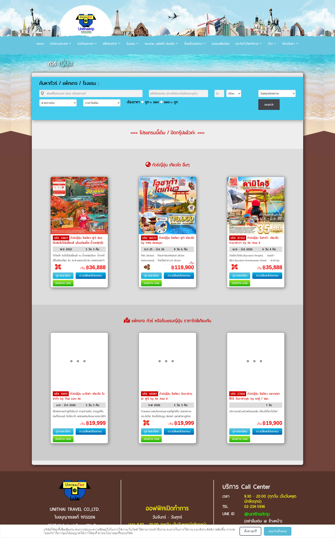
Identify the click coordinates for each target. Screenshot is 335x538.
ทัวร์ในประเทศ (85, 43)
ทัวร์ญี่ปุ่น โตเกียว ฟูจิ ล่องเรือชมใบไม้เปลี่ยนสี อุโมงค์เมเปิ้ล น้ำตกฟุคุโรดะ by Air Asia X (78, 242)
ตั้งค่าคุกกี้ (250, 531)
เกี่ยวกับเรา (288, 43)
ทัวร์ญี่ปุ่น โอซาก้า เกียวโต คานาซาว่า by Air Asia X (254, 240)
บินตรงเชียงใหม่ (220, 43)
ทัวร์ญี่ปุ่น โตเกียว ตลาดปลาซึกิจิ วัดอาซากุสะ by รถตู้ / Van (254, 396)
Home (40, 43)
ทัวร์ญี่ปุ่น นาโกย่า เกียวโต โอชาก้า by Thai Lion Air (78, 396)
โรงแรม (130, 43)
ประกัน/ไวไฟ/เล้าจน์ (247, 43)
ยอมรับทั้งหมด (278, 531)
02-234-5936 (254, 506)
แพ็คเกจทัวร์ (110, 43)
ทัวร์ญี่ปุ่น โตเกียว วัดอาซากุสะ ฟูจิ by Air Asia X (166, 396)
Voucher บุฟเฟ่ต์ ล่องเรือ (160, 43)
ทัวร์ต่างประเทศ (59, 43)
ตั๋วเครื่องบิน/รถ (193, 43)
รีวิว (270, 43)
